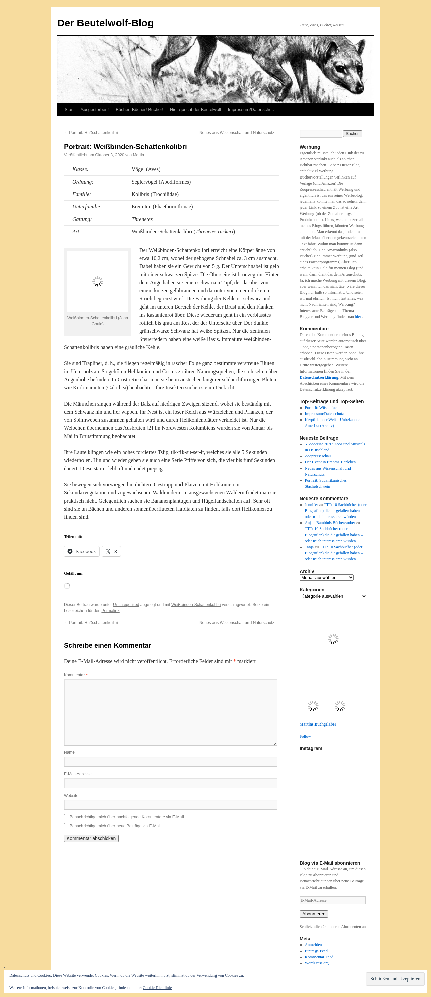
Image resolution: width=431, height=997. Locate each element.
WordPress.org (317, 963)
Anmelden (313, 944)
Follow (305, 736)
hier (358, 316)
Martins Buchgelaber (318, 724)
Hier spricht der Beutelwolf (195, 109)
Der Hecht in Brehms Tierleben (330, 462)
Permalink (110, 610)
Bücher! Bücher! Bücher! (139, 109)
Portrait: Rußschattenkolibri (91, 132)
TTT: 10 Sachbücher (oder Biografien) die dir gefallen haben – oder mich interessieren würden (336, 510)
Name (69, 752)
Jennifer (311, 504)
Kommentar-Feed (319, 957)
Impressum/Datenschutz (251, 109)
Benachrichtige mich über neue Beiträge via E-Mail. (116, 826)
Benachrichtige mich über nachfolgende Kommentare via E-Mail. (127, 817)
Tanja (309, 547)
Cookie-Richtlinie (157, 987)
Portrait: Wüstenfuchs (322, 407)
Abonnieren (313, 913)
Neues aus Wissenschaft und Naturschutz (239, 132)
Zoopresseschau (318, 456)
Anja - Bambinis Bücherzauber (330, 522)
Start (69, 109)
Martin (138, 155)
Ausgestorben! (94, 109)
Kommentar (76, 675)
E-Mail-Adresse (78, 774)
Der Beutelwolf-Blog (105, 22)
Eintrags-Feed (316, 950)
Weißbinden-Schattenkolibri (196, 604)
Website (71, 795)
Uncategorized (126, 604)
